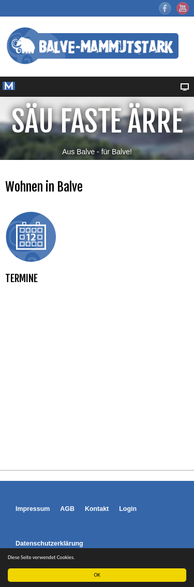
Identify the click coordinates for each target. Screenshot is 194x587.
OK (97, 574)
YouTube (182, 8)
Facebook (165, 8)
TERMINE (21, 278)
